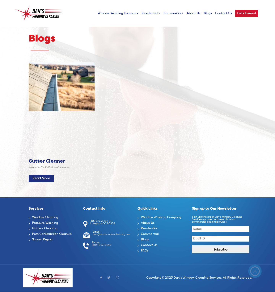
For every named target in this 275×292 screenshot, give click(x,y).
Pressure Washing (45, 223)
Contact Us (223, 13)
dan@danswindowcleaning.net (111, 234)
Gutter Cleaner (47, 161)
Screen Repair (42, 239)
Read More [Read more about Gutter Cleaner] (41, 178)
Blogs (208, 13)
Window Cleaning (45, 217)
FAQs (144, 250)
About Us (193, 13)
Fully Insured (246, 13)
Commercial (172, 13)
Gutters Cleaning (44, 228)
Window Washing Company (118, 13)
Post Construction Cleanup (52, 234)
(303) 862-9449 (101, 245)
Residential (150, 13)
